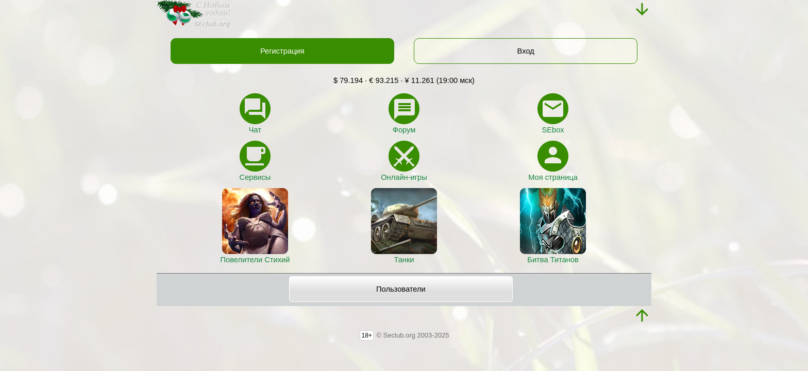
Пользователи (401, 289)
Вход (525, 51)
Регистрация (282, 51)
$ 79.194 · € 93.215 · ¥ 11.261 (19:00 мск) (404, 80)
